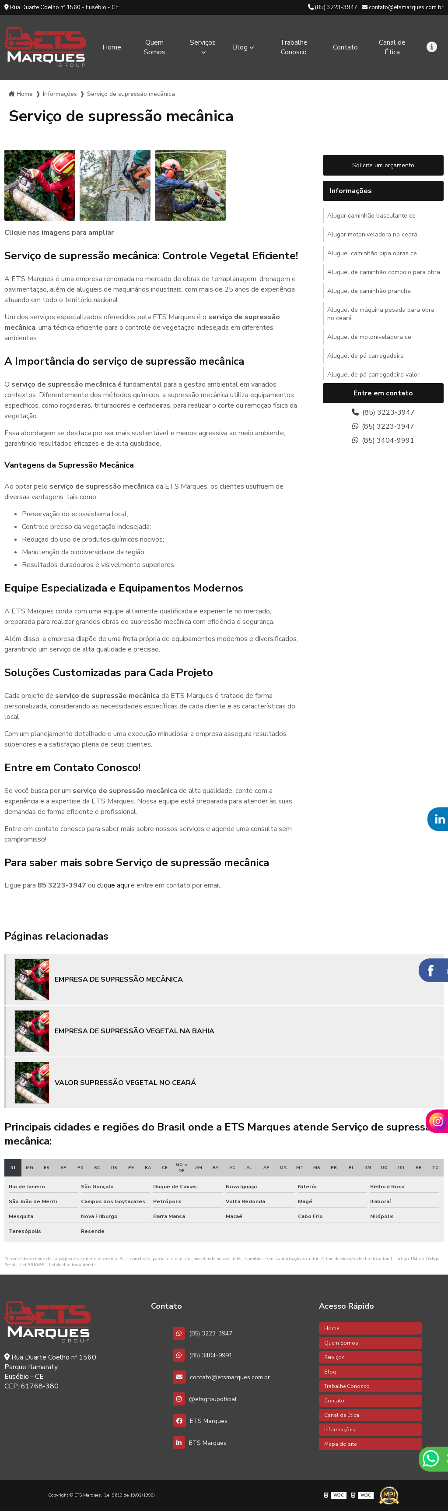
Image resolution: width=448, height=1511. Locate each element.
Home (111, 47)
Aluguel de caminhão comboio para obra (383, 272)
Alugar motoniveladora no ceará (372, 234)
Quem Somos (154, 47)
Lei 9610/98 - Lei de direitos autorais (57, 1265)
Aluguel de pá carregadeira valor (373, 374)
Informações (60, 94)
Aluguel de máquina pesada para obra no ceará (380, 314)
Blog (240, 47)
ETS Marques (200, 1420)
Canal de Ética (392, 47)
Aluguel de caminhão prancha (369, 291)
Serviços (203, 42)
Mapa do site (340, 1444)
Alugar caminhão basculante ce (371, 215)
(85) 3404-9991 (383, 440)
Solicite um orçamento (383, 165)
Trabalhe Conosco (294, 47)
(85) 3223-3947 (332, 7)
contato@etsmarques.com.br (403, 7)
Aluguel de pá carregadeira (365, 356)
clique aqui (113, 885)
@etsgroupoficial (205, 1398)
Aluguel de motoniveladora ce (369, 337)
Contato (345, 47)
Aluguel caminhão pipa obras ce (372, 253)
